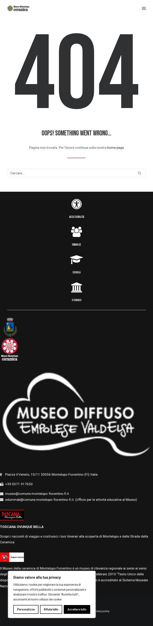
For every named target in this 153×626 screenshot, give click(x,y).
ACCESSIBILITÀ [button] (76, 217)
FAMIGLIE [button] (76, 245)
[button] (139, 173)
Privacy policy (101, 611)
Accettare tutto (77, 609)
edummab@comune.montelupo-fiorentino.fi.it (40, 500)
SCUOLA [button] (76, 272)
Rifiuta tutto (51, 609)
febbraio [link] (101, 574)
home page (115, 148)
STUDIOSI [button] (76, 300)
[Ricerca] (76, 173)
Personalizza (26, 609)
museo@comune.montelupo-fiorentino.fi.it (37, 494)
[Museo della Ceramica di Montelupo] (18, 8)
